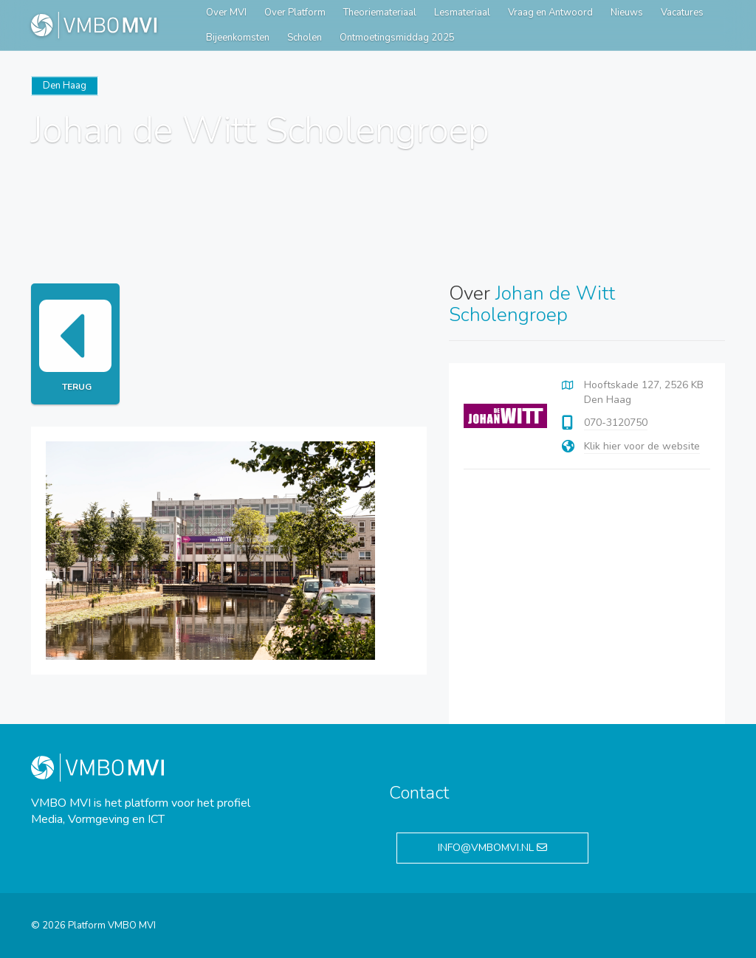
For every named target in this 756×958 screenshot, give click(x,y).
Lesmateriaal (462, 12)
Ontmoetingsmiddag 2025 (397, 37)
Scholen (304, 37)
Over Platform (295, 12)
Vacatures (682, 12)
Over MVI (226, 12)
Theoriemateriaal (379, 12)
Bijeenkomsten (237, 37)
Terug (75, 343)
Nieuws (627, 12)
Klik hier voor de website (642, 446)
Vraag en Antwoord (550, 12)
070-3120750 (615, 423)
